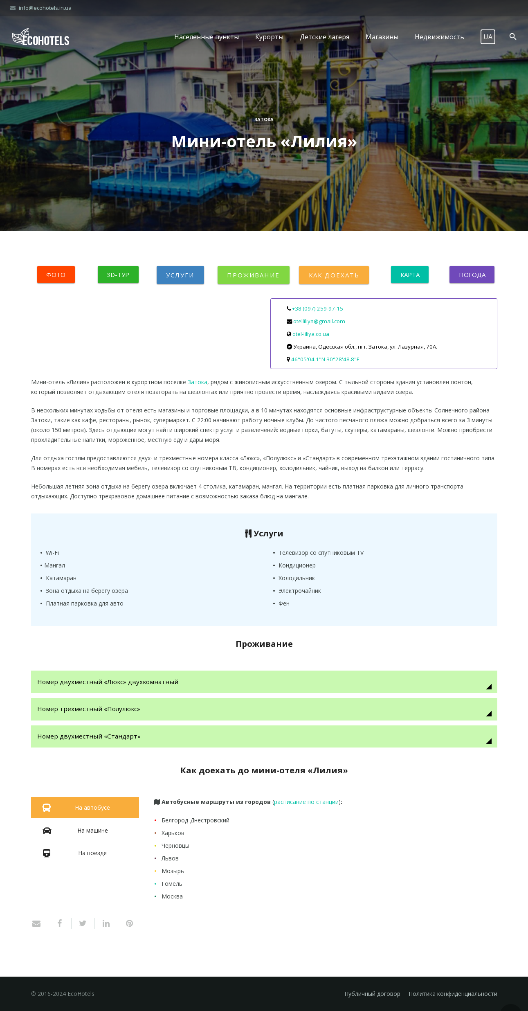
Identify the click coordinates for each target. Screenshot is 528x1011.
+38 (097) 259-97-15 (317, 308)
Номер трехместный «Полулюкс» (89, 709)
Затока (264, 119)
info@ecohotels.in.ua (45, 7)
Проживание (253, 275)
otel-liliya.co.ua (310, 334)
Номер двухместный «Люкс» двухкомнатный (108, 682)
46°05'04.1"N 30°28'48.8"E (325, 359)
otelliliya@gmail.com (319, 321)
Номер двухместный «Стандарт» (89, 736)
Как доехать (333, 275)
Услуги (180, 275)
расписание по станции (306, 802)
